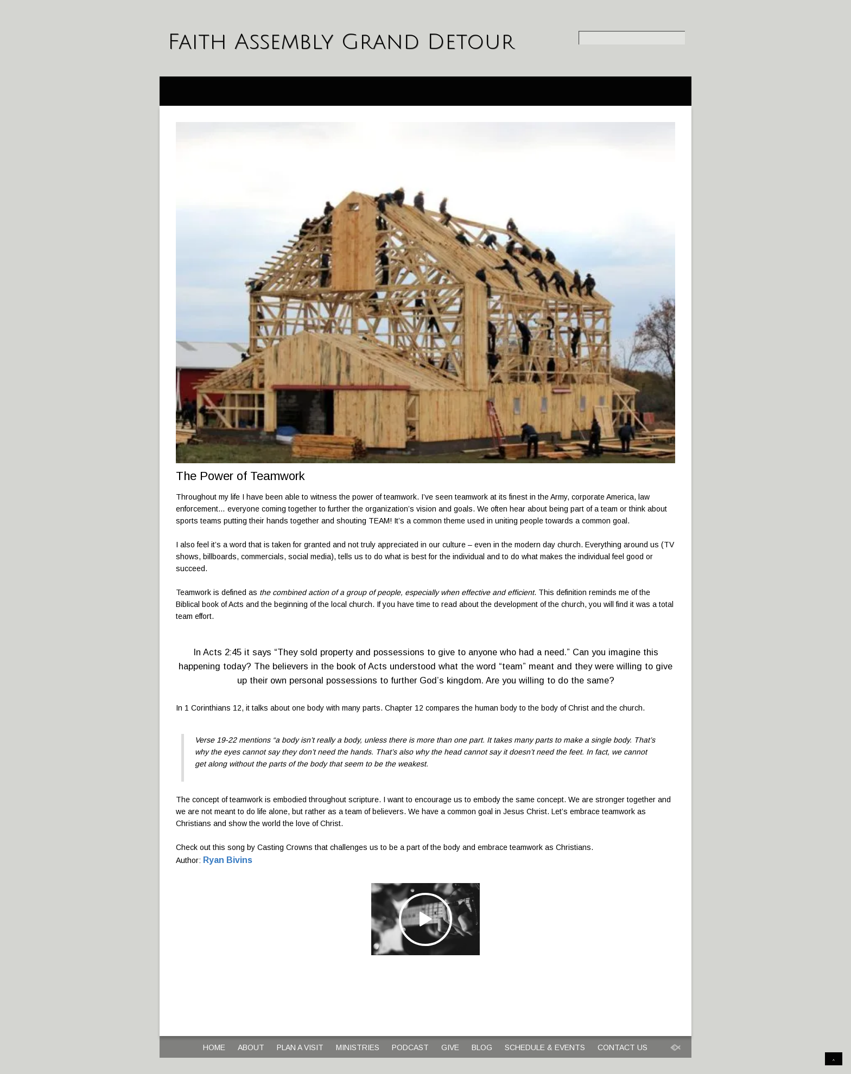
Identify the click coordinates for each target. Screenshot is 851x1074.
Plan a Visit (300, 1047)
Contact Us (622, 1047)
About (251, 1047)
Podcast (410, 1047)
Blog (482, 1047)
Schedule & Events (545, 1047)
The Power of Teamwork (240, 476)
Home (214, 1047)
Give (450, 1047)
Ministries (357, 1047)
